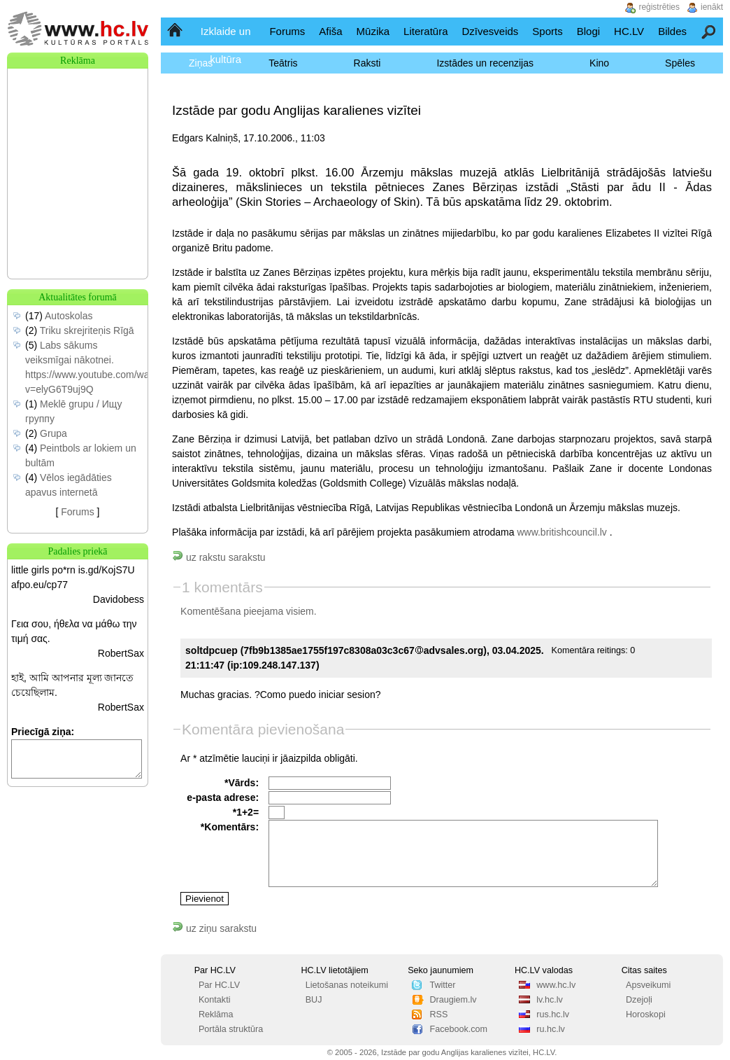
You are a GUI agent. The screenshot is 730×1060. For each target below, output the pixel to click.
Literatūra (425, 31)
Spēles (680, 63)
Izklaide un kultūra (226, 45)
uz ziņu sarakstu (214, 928)
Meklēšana (709, 31)
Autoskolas (68, 315)
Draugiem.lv (452, 1000)
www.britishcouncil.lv (561, 532)
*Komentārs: (230, 826)
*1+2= (246, 812)
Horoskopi (646, 1014)
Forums (287, 31)
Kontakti (215, 1000)
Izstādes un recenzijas (485, 63)
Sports (547, 31)
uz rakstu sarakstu (219, 557)
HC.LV (629, 31)
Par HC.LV (219, 985)
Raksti (367, 63)
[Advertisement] (78, 139)
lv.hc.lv (549, 1000)
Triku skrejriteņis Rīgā (87, 330)
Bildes (672, 31)
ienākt (712, 7)
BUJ (314, 1000)
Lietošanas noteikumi (347, 985)
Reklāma (216, 1014)
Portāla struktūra (231, 1029)
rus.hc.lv (552, 1014)
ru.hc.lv (550, 1029)
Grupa (53, 433)
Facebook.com (458, 1029)
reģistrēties (659, 7)
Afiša (330, 31)
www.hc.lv (555, 985)
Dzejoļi (639, 1000)
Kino (599, 63)
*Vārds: (241, 782)
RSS (438, 1014)
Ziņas (201, 63)
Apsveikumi (648, 985)
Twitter (442, 985)
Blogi (588, 31)
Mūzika (373, 31)
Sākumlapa (176, 31)
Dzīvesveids (489, 31)
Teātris (283, 63)
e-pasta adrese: (223, 797)
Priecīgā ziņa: (42, 731)
